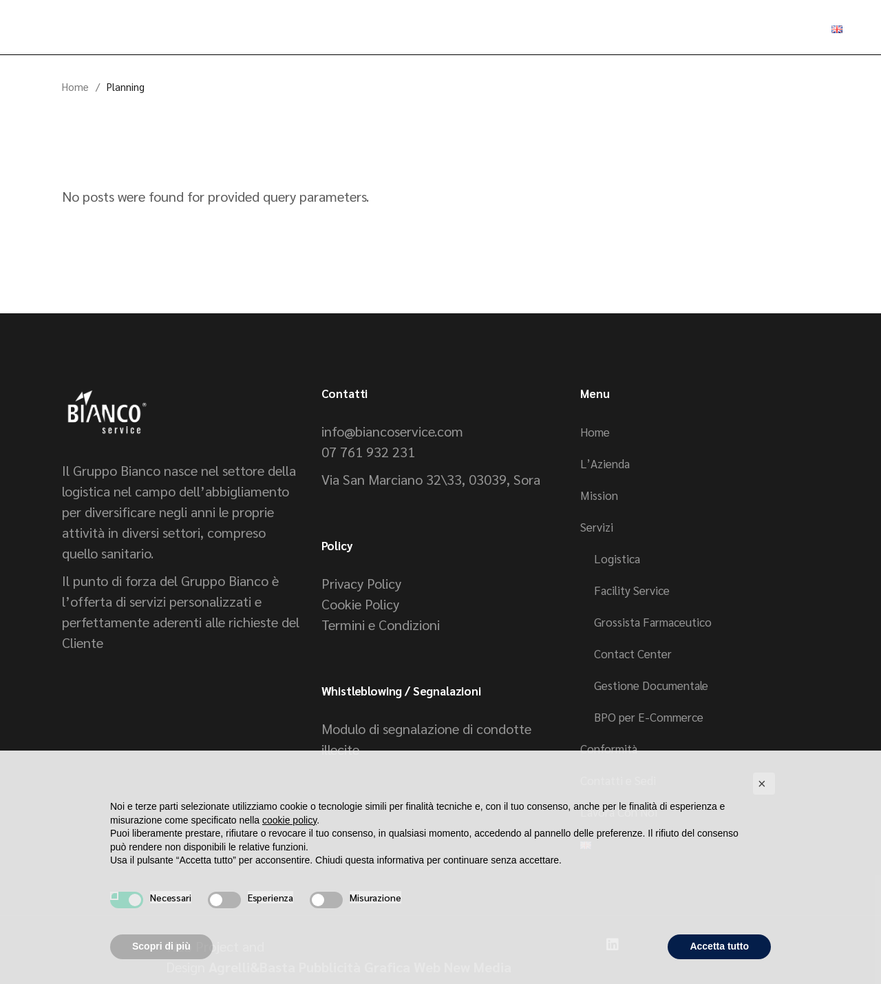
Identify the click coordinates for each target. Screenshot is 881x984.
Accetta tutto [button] (719, 946)
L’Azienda (605, 463)
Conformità (608, 748)
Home (595, 431)
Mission (599, 495)
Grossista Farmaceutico (653, 621)
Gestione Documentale (651, 685)
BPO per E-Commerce (648, 716)
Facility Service (632, 590)
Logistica (617, 558)
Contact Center (633, 653)
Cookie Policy (360, 604)
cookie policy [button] (289, 820)
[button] (764, 784)
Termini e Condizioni (380, 625)
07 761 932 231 (368, 452)
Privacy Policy (361, 583)
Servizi (596, 526)
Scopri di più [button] (161, 946)
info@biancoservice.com (392, 431)
